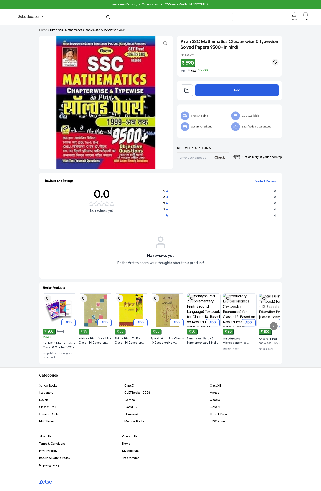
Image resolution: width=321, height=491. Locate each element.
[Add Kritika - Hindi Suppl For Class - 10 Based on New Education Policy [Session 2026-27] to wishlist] (83, 300)
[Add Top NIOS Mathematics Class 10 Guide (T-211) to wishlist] (47, 299)
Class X (129, 386)
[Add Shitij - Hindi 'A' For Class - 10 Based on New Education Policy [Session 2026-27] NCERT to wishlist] (119, 304)
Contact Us (129, 437)
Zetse (45, 482)
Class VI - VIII (47, 407)
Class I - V (130, 407)
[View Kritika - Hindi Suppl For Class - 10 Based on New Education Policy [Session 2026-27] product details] (95, 343)
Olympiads (131, 414)
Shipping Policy (49, 466)
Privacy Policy (48, 451)
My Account (130, 451)
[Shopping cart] (305, 14)
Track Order (130, 458)
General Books (49, 414)
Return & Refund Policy (54, 458)
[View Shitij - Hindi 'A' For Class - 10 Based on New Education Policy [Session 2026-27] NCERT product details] (131, 346)
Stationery (46, 393)
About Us (45, 437)
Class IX (215, 400)
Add (237, 93)
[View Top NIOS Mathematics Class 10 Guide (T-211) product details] (59, 346)
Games (129, 400)
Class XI (215, 407)
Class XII (215, 386)
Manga (214, 393)
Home (43, 30)
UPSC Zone (217, 422)
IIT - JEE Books (219, 414)
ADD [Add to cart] (68, 323)
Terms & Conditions (52, 444)
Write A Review (265, 182)
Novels (43, 400)
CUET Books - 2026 (137, 393)
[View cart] (187, 94)
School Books (48, 386)
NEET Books (46, 422)
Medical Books (134, 422)
